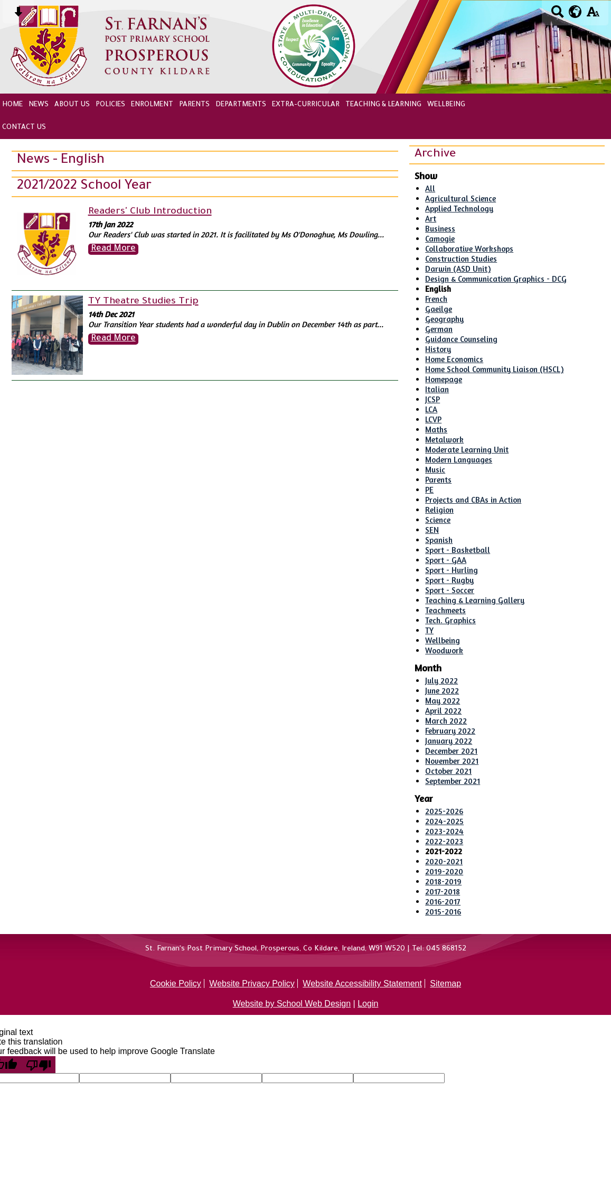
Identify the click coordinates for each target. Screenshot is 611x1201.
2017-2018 (442, 891)
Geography (444, 319)
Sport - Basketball (457, 550)
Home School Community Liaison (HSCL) (494, 369)
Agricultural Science (460, 198)
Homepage (443, 379)
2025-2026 (444, 811)
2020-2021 (444, 861)
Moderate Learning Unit (467, 450)
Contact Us (24, 128)
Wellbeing (446, 105)
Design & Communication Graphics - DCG (496, 279)
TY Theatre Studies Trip (143, 302)
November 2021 (451, 761)
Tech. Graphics (450, 620)
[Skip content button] (18, 15)
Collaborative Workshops (469, 249)
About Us (72, 105)
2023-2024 (444, 831)
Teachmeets (445, 610)
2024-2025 (444, 821)
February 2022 (450, 731)
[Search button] (557, 15)
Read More (113, 249)
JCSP (432, 399)
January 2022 (448, 741)
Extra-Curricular (306, 105)
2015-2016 (443, 912)
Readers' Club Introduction (150, 212)
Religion (439, 510)
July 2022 (441, 681)
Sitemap (445, 983)
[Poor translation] (38, 1064)
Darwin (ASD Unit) (458, 269)
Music (435, 470)
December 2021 (451, 751)
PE (429, 490)
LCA (431, 409)
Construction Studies (461, 259)
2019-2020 (444, 871)
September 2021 (452, 781)
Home (12, 105)
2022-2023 (444, 841)
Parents (194, 105)
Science (437, 520)
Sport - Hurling (451, 570)
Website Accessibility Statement (362, 983)
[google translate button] (575, 11)
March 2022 (446, 721)
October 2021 (448, 771)
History (438, 349)
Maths (436, 429)
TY (429, 630)
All (430, 188)
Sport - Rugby (449, 580)
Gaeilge (438, 309)
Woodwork (444, 650)
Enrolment (152, 105)
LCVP (433, 419)
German (439, 329)
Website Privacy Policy (252, 983)
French (436, 299)
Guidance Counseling (461, 339)
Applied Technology (459, 209)
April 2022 (443, 711)
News (39, 105)
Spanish (439, 540)
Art (430, 219)
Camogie (440, 239)
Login (368, 1003)
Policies (110, 105)
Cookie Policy (175, 983)
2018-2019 (443, 881)
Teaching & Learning (383, 105)
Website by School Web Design (292, 1003)
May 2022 (442, 701)
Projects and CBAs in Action (473, 500)
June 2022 (442, 691)
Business (440, 229)
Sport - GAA (445, 560)
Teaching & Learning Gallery (474, 600)
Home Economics (454, 359)
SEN (432, 530)
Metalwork (444, 440)
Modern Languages (458, 460)
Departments (240, 105)
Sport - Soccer (449, 590)
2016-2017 (442, 902)
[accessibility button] (592, 15)
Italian (437, 389)
